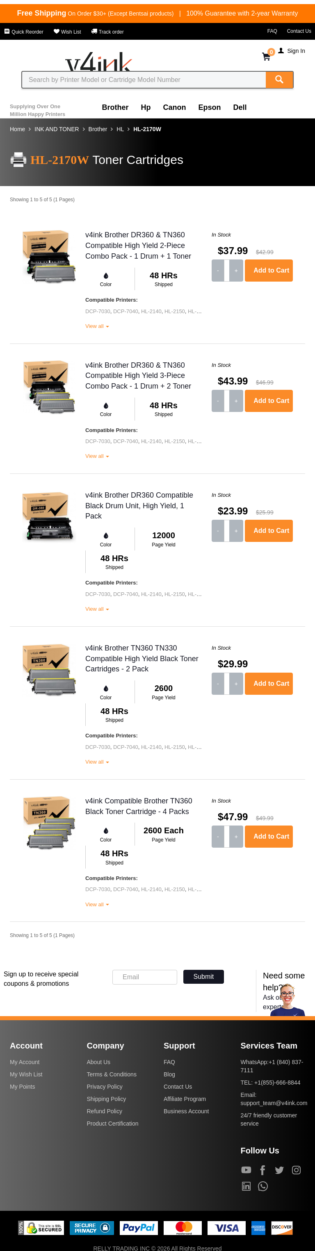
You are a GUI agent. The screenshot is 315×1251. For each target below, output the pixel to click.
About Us (99, 1062)
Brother (115, 107)
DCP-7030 (97, 311)
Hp (146, 107)
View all (97, 326)
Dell (240, 107)
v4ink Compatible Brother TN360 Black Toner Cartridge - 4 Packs (138, 806)
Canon (174, 107)
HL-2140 (151, 311)
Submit (204, 976)
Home (17, 129)
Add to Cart (271, 270)
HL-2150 (174, 311)
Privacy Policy (105, 1086)
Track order (107, 32)
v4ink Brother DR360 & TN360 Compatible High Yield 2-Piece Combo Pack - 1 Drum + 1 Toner (138, 245)
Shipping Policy (106, 1099)
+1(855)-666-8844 (277, 1082)
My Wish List (26, 1074)
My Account (24, 1062)
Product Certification (113, 1123)
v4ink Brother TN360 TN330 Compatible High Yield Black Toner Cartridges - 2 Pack (142, 658)
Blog (169, 1074)
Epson (210, 107)
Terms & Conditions (112, 1074)
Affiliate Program (185, 1099)
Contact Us (299, 31)
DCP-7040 (125, 311)
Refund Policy (104, 1111)
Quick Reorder (23, 32)
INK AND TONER (56, 129)
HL (120, 129)
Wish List (67, 32)
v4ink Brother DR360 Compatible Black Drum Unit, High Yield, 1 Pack (139, 505)
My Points (22, 1086)
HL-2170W (147, 129)
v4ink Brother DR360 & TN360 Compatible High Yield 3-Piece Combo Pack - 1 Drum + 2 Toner (138, 375)
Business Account (186, 1111)
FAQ (272, 31)
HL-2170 (198, 311)
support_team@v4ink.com (274, 1103)
